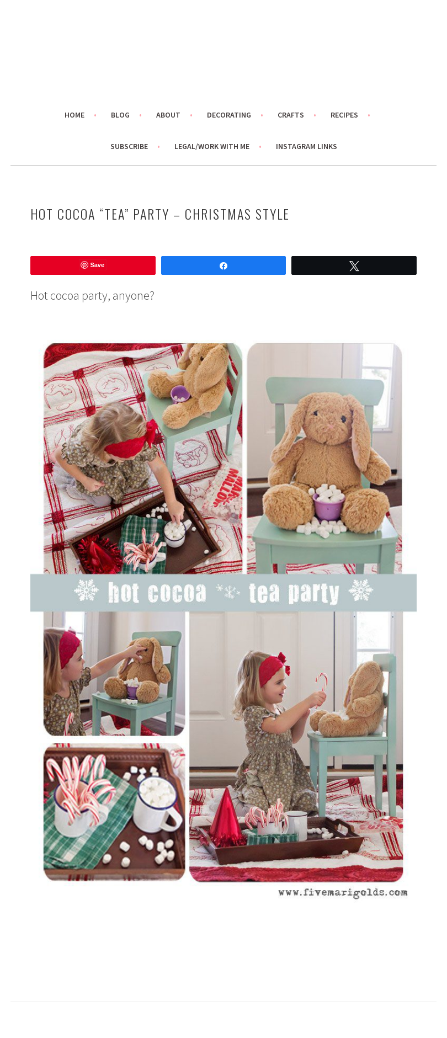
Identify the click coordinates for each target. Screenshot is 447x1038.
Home (74, 115)
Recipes (344, 115)
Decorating (229, 115)
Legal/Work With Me (211, 146)
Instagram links (306, 146)
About (168, 115)
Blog (120, 115)
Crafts (291, 115)
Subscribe (129, 146)
